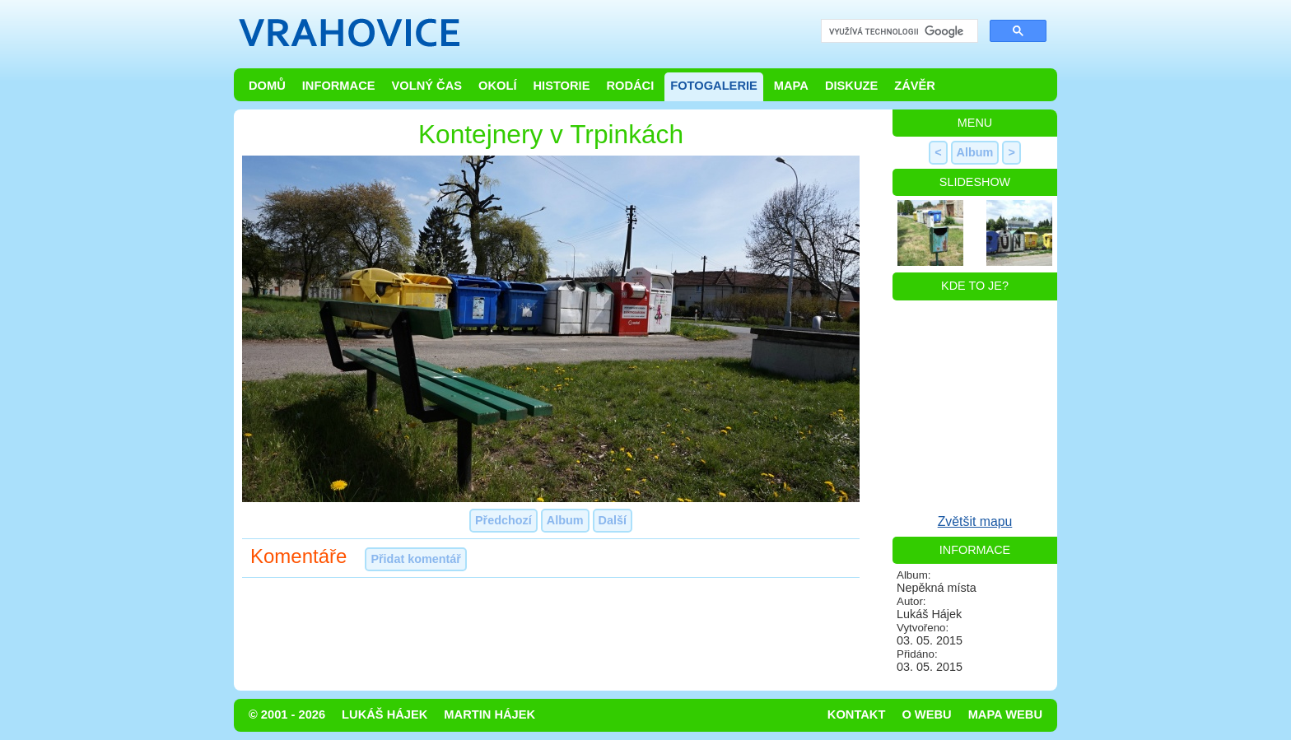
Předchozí (503, 520)
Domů (267, 85)
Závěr (914, 85)
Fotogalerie (713, 85)
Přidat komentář (416, 558)
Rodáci (630, 85)
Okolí (497, 85)
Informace (338, 85)
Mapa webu (1005, 714)
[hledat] (898, 32)
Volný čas (427, 85)
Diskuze (851, 85)
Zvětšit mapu (975, 521)
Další (613, 520)
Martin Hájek (489, 714)
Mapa (791, 85)
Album (565, 520)
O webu (926, 714)
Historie (561, 85)
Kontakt (856, 714)
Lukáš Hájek (384, 714)
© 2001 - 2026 (287, 714)
